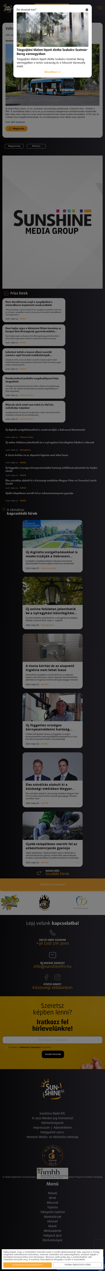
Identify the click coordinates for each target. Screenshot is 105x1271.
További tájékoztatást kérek (77, 1265)
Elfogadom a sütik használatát (27, 1265)
